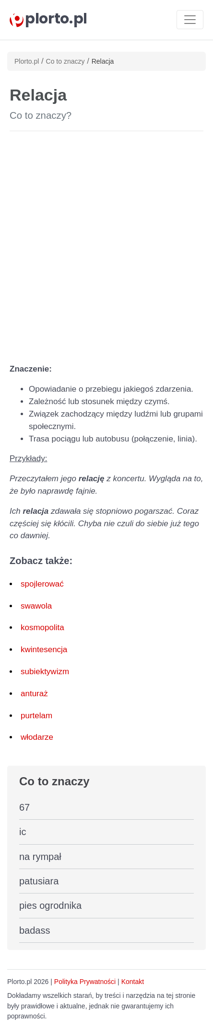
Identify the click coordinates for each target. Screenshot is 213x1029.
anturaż (34, 693)
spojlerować (42, 583)
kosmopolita (42, 627)
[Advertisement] (106, 245)
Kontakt (132, 981)
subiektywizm (45, 671)
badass (34, 930)
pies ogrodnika (50, 905)
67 (24, 807)
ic (22, 831)
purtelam (36, 715)
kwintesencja (44, 649)
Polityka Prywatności (85, 981)
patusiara (39, 881)
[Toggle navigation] (190, 19)
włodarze (37, 737)
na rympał (40, 856)
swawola (36, 606)
